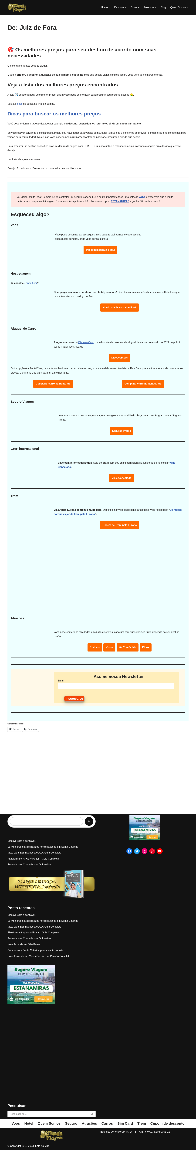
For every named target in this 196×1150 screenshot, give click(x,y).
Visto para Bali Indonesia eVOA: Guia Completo (34, 852)
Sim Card (125, 1123)
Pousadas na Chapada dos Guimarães (29, 864)
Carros (107, 1123)
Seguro (71, 1123)
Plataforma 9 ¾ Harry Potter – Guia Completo (33, 858)
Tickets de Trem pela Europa (119, 525)
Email (61, 680)
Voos (15, 1123)
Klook (145, 647)
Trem (141, 1123)
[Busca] (47, 1114)
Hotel (28, 1123)
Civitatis (95, 647)
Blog (163, 7)
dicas (19, 103)
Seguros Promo (121, 431)
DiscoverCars (86, 342)
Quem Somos (49, 1123)
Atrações (89, 1123)
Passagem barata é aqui (100, 249)
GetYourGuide (127, 647)
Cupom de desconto (167, 1123)
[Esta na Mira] (17, 7)
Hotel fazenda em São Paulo (23, 944)
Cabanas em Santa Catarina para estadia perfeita (35, 950)
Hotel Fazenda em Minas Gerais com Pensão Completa (38, 956)
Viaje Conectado (121, 478)
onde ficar (31, 283)
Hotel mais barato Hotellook (119, 307)
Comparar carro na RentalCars (143, 383)
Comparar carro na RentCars (53, 383)
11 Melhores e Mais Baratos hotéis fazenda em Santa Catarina (42, 846)
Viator (109, 647)
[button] (109, 7)
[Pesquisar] (89, 821)
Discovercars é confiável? (21, 841)
